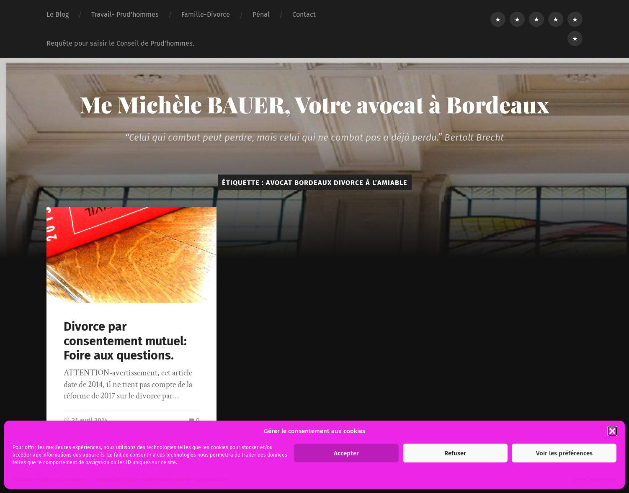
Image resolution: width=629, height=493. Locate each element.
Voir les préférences (564, 453)
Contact (304, 14)
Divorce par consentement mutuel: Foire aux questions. (125, 341)
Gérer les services (595, 480)
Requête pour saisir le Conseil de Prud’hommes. (120, 43)
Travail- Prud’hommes (125, 14)
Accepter (346, 453)
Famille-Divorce (205, 14)
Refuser (455, 453)
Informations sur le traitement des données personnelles (161, 480)
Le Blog (57, 14)
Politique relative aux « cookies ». (51, 480)
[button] (612, 431)
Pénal (261, 14)
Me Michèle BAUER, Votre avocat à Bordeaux (314, 104)
